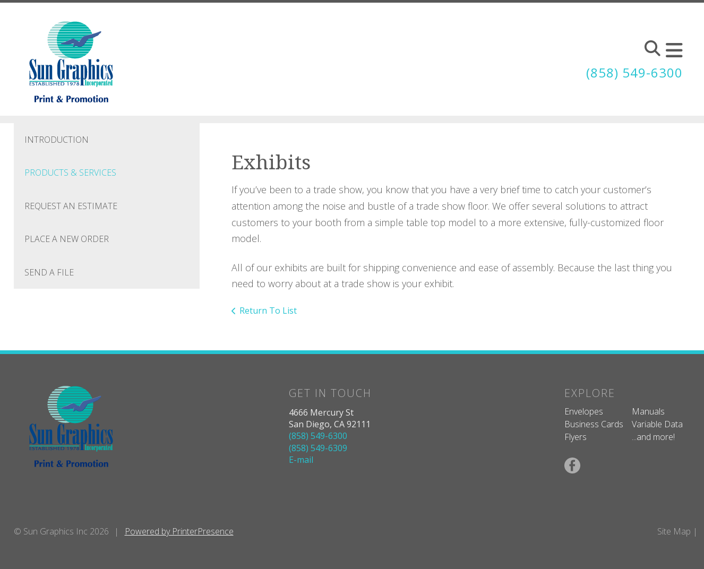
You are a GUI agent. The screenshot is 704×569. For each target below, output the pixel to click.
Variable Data (657, 424)
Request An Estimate (70, 206)
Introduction (56, 139)
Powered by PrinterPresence (179, 531)
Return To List (268, 310)
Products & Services (70, 172)
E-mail (301, 459)
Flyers (575, 437)
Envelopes (583, 411)
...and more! (653, 437)
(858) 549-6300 (634, 72)
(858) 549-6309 (318, 448)
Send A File (49, 272)
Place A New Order (66, 239)
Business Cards (593, 424)
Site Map (674, 531)
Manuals (648, 411)
